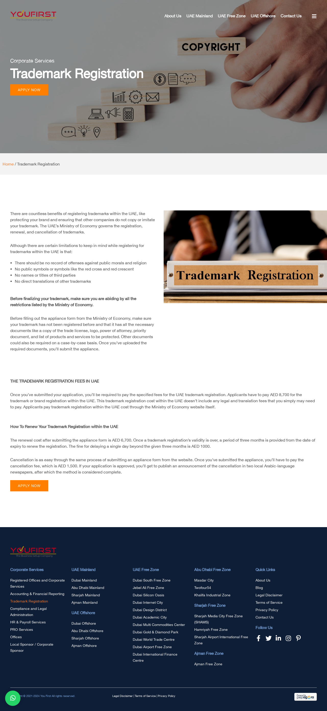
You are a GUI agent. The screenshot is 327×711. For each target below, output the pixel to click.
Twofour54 (202, 588)
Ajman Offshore (84, 646)
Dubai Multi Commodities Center (159, 625)
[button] (29, 90)
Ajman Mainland (84, 602)
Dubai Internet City (148, 602)
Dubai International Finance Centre (155, 657)
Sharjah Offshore (85, 638)
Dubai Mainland (84, 580)
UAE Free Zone (232, 16)
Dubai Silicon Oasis (148, 595)
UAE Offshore (263, 16)
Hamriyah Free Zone (211, 629)
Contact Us (291, 16)
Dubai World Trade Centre (154, 639)
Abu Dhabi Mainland (87, 588)
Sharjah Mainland (85, 595)
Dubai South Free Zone (152, 580)
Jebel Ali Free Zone (148, 588)
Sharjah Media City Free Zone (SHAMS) (218, 619)
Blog (259, 588)
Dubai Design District (150, 610)
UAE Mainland (199, 16)
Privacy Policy (267, 610)
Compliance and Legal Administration (28, 612)
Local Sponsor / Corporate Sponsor (31, 647)
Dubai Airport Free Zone (152, 647)
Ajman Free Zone (208, 664)
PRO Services (21, 629)
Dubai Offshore (83, 623)
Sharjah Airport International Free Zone (221, 640)
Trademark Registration (29, 601)
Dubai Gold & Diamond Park (155, 632)
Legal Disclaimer (269, 595)
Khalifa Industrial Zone (212, 595)
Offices (16, 637)
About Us (172, 16)
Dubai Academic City (150, 617)
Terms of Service (269, 602)
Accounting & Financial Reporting (37, 594)
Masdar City (204, 580)
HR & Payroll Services (28, 622)
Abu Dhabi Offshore (87, 631)
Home (8, 164)
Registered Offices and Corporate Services (37, 583)
